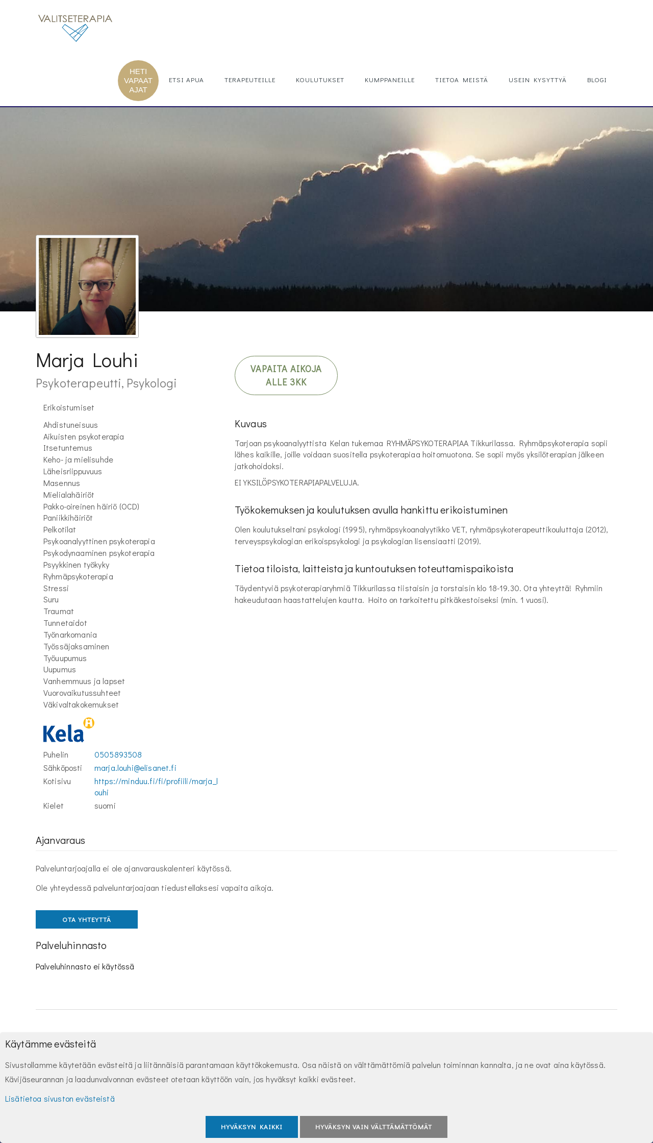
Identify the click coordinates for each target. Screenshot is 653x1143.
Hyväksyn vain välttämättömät (373, 1126)
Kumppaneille (390, 79)
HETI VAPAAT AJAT (138, 80)
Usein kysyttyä (538, 79)
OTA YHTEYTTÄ (86, 919)
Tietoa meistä (461, 79)
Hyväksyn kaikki (252, 1126)
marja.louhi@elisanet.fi (135, 767)
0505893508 (118, 754)
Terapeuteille (249, 79)
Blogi (597, 79)
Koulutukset (320, 79)
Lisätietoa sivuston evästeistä (60, 1098)
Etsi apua (186, 79)
